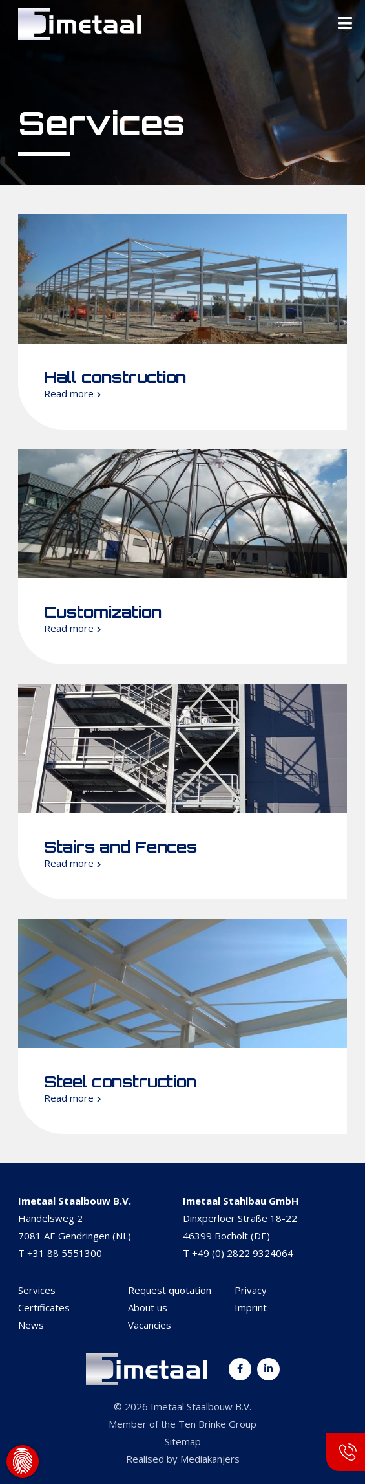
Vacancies (149, 1324)
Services (37, 1289)
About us (147, 1307)
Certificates (44, 1307)
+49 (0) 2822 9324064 (242, 1253)
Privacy (251, 1289)
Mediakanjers (210, 1458)
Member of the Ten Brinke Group (182, 1423)
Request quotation (169, 1289)
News (31, 1324)
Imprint (251, 1307)
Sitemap (183, 1441)
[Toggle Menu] (345, 24)
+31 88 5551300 (64, 1253)
